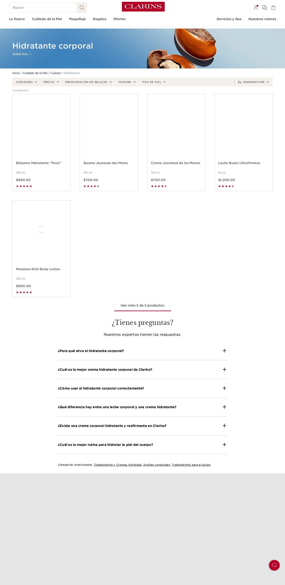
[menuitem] (255, 7)
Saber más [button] (21, 54)
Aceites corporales (156, 464)
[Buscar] (43, 7)
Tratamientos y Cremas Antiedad (117, 464)
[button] (26, 82)
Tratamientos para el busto (191, 464)
